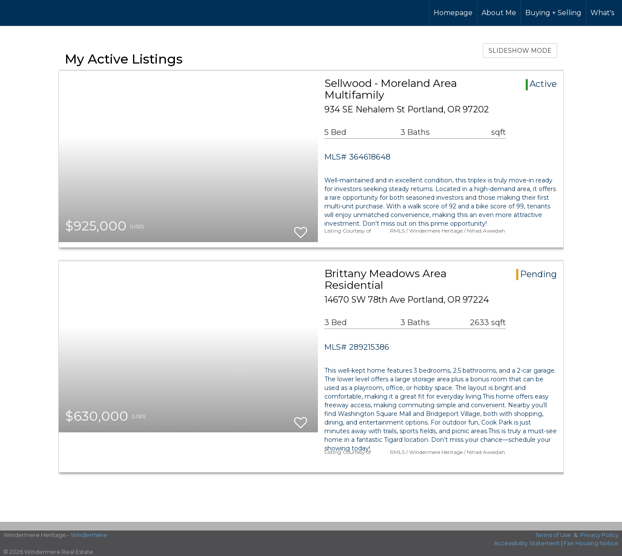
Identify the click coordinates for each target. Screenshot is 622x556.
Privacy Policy (599, 534)
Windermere (89, 534)
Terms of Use (553, 534)
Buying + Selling (553, 13)
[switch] (300, 228)
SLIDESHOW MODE (520, 50)
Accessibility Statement (527, 543)
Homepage (453, 13)
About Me (499, 13)
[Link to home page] (39, 13)
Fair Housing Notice (591, 543)
